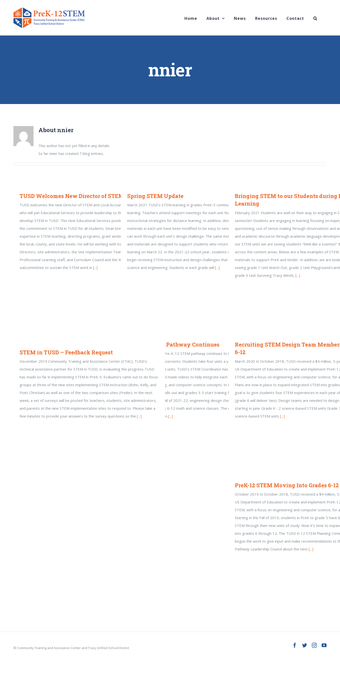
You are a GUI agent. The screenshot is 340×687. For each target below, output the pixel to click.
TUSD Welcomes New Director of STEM (72, 195)
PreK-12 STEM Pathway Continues (173, 344)
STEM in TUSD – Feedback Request (66, 352)
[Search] (315, 17)
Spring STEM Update (155, 195)
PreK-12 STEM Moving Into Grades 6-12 (287, 485)
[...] (95, 267)
